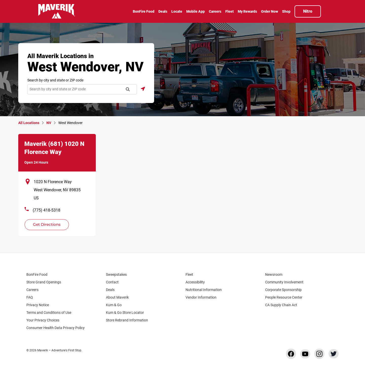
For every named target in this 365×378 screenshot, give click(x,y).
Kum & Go (116, 305)
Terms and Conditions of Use (48, 313)
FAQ (29, 297)
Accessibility (195, 282)
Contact (112, 282)
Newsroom (273, 274)
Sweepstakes (116, 274)
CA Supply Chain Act (281, 305)
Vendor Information (201, 297)
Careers (34, 290)
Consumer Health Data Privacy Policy (55, 328)
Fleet (189, 274)
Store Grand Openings (43, 282)
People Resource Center (286, 297)
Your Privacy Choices (47, 320)
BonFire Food (36, 274)
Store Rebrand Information (127, 320)
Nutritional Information (204, 290)
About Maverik (117, 297)
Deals (110, 290)
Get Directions (44, 223)
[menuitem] (143, 12)
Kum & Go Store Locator (127, 313)
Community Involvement (284, 282)
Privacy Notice (37, 305)
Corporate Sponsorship (283, 290)
